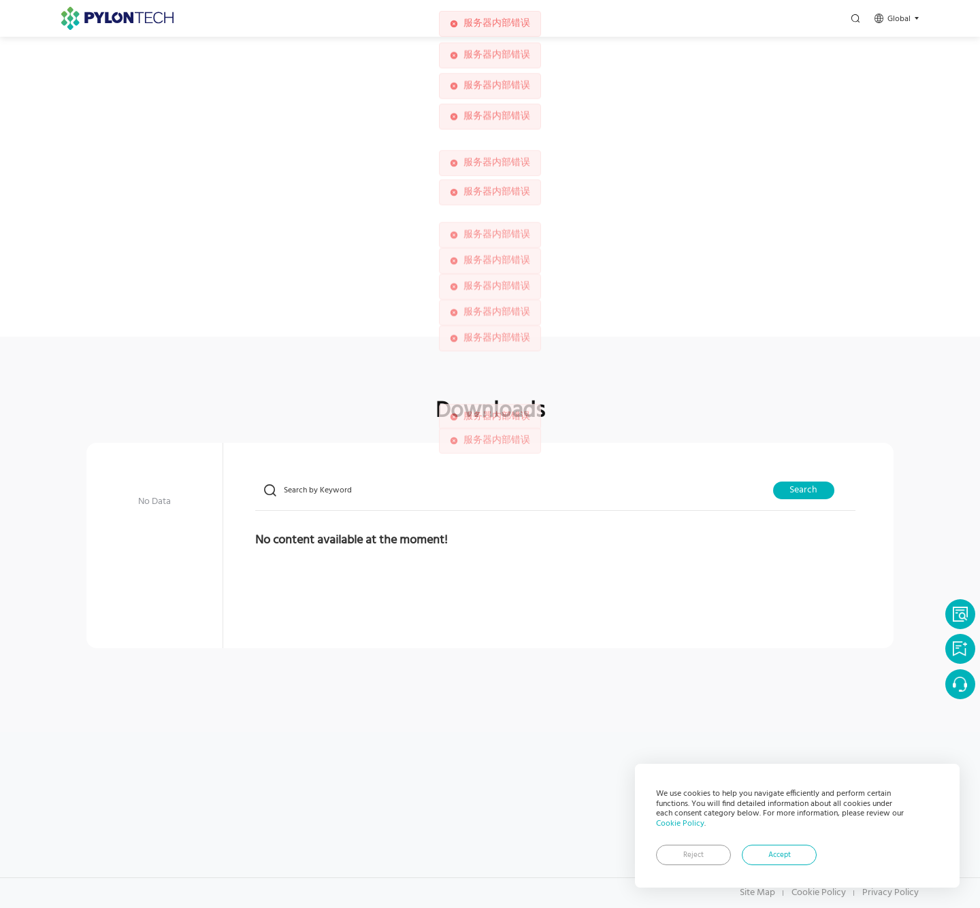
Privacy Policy (890, 893)
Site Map (757, 893)
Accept (779, 855)
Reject (693, 855)
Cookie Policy (680, 823)
